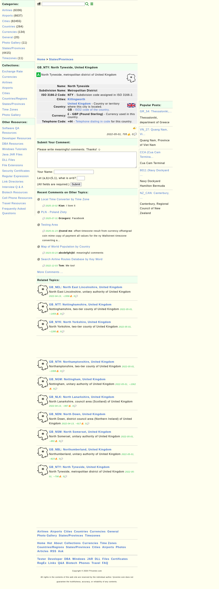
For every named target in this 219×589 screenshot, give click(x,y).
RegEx (42, 566)
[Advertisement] (18, 266)
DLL (97, 562)
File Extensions (12, 165)
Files (105, 562)
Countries (8, 26)
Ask (61, 554)
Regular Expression (15, 176)
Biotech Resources (15, 192)
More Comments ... (50, 275)
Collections (72, 546)
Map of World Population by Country (65, 250)
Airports (7, 15)
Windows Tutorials (14, 149)
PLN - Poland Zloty (54, 215)
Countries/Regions (14, 98)
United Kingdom (79, 103)
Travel (96, 566)
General (7, 37)
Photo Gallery (11, 42)
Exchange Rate (12, 71)
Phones (84, 566)
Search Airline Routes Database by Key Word (72, 262)
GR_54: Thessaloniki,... (156, 111)
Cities (6, 21)
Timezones (9, 58)
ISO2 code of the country (92, 109)
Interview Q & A (12, 187)
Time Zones (10, 109)
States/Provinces (13, 48)
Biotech (71, 566)
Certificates (119, 562)
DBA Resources (12, 143)
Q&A (61, 566)
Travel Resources (14, 203)
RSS (53, 554)
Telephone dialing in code (93, 121)
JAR (90, 562)
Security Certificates (16, 170)
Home (41, 59)
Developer (55, 562)
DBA (67, 562)
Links (52, 566)
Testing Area (49, 228)
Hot (49, 546)
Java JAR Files (12, 154)
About (58, 546)
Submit (76, 187)
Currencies (9, 31)
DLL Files (8, 159)
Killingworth (76, 99)
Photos (121, 550)
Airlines (7, 10)
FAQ (105, 566)
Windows (78, 562)
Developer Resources (16, 138)
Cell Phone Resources (17, 198)
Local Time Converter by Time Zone (65, 202)
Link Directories (12, 181)
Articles (43, 554)
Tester (41, 562)
